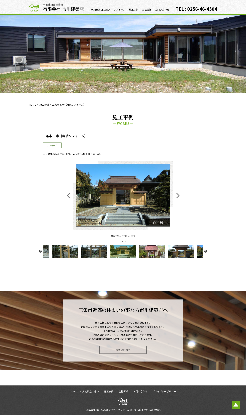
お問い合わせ (162, 9)
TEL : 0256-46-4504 (196, 9)
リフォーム (119, 9)
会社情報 (146, 9)
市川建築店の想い (100, 9)
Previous (40, 251)
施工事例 (133, 9)
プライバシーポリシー (164, 391)
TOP (72, 391)
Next (205, 251)
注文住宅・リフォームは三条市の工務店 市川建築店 (133, 409)
